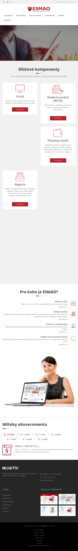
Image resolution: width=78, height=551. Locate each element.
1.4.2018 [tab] (27, 439)
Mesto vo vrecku (35, 15)
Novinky (61, 15)
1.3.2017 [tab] (56, 435)
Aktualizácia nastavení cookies (39, 545)
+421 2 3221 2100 (49, 477)
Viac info (20, 110)
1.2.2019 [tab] (42, 439)
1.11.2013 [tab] (9, 435)
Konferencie (49, 15)
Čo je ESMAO (8, 15)
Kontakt (7, 20)
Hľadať (72, 2)
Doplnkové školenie (61, 2)
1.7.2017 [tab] (11, 439)
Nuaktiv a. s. (46, 526)
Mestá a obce (21, 15)
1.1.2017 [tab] (40, 435)
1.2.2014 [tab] (25, 435)
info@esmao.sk (48, 480)
